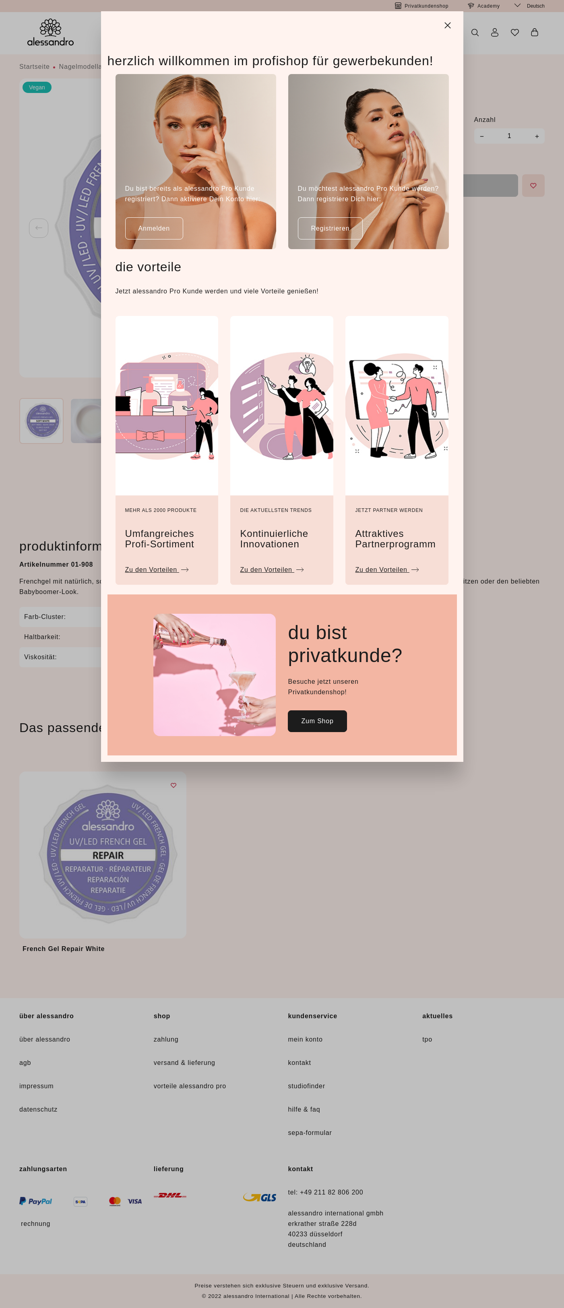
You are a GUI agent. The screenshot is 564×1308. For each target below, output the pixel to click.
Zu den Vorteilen (157, 567)
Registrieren (330, 228)
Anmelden (154, 228)
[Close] (448, 24)
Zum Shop (317, 721)
